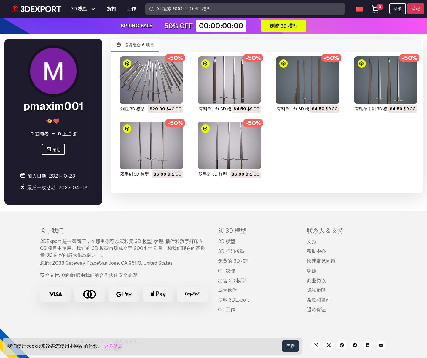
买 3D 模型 (232, 230)
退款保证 (316, 310)
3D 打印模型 (231, 251)
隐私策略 (316, 290)
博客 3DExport (233, 300)
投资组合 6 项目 (135, 45)
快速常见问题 (321, 261)
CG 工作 (226, 310)
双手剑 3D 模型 (134, 174)
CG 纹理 (226, 271)
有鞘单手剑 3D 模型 (217, 108)
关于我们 (52, 230)
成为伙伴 (227, 290)
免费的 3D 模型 (234, 261)
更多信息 (113, 346)
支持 (311, 241)
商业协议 (316, 280)
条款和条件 (319, 300)
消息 (53, 149)
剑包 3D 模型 (132, 108)
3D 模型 (226, 241)
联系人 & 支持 (325, 230)
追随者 (39, 134)
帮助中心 (316, 251)
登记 (416, 8)
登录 (397, 8)
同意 (290, 346)
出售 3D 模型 (232, 280)
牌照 (311, 271)
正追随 (67, 134)
